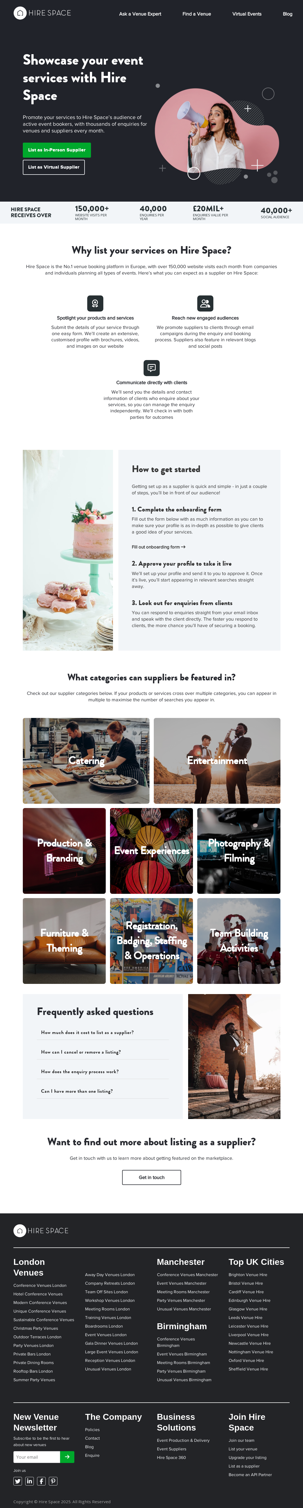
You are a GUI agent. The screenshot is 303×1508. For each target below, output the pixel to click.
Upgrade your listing (248, 1457)
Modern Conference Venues (40, 1302)
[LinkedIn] (29, 1481)
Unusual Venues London (108, 1369)
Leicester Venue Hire (248, 1326)
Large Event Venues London (111, 1352)
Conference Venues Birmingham (176, 1342)
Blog (287, 14)
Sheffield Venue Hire (248, 1369)
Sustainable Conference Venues (43, 1319)
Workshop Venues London (110, 1300)
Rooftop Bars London (33, 1371)
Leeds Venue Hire (245, 1317)
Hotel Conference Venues (38, 1294)
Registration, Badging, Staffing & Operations (151, 941)
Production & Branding (64, 851)
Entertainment (217, 760)
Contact (92, 1438)
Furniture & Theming (64, 941)
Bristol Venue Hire (246, 1283)
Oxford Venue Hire (246, 1360)
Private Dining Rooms (33, 1362)
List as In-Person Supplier (57, 150)
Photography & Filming (239, 851)
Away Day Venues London (110, 1274)
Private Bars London (32, 1354)
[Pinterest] (53, 1481)
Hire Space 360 (171, 1457)
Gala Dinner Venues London (111, 1343)
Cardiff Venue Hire (246, 1292)
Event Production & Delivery (183, 1440)
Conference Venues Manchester (187, 1274)
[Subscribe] (67, 1457)
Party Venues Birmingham (181, 1371)
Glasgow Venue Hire (248, 1309)
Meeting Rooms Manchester (183, 1292)
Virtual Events (246, 14)
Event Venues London (106, 1334)
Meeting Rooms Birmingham (183, 1362)
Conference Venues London (40, 1285)
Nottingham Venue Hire (251, 1352)
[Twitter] (17, 1481)
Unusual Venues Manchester (184, 1309)
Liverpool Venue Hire (249, 1334)
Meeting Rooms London (107, 1309)
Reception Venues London (110, 1360)
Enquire (92, 1455)
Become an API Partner (250, 1474)
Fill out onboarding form (158, 546)
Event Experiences (151, 850)
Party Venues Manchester (181, 1300)
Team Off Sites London (106, 1292)
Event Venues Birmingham (182, 1354)
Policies (92, 1429)
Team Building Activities (239, 941)
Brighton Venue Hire (248, 1274)
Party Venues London (33, 1345)
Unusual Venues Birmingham (184, 1379)
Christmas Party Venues (35, 1328)
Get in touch (152, 1177)
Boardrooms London (104, 1326)
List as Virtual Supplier (53, 167)
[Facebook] (41, 1481)
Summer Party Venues (34, 1379)
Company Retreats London (110, 1283)
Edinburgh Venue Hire (250, 1300)
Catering (86, 760)
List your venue (243, 1449)
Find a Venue (196, 14)
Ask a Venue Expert (140, 14)
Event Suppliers (171, 1449)
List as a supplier (244, 1466)
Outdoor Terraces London (37, 1337)
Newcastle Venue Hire (250, 1343)
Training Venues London (108, 1317)
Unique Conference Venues (39, 1311)
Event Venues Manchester (181, 1283)
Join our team (241, 1440)
